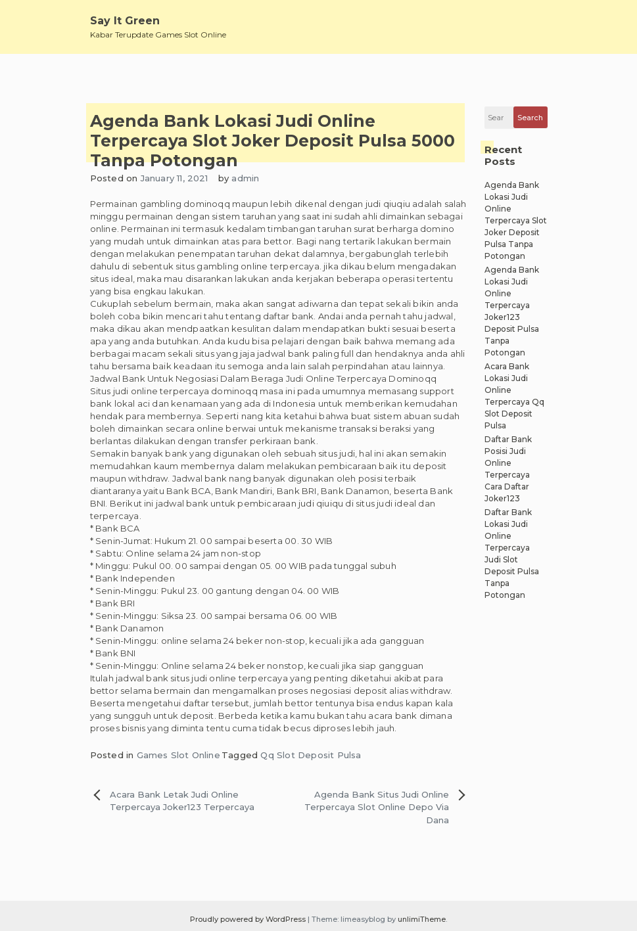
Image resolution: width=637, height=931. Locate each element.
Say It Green (125, 20)
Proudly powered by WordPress (249, 919)
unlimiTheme (422, 919)
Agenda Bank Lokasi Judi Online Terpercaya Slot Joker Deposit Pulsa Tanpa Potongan (515, 220)
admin (245, 178)
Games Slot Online (178, 755)
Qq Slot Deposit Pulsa (310, 755)
